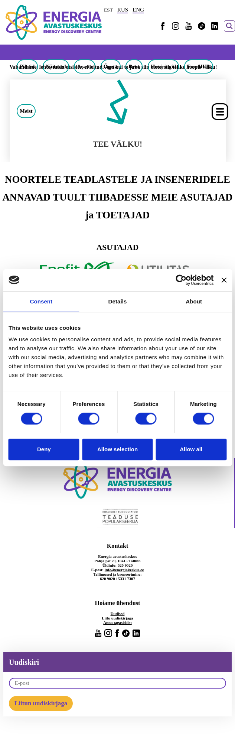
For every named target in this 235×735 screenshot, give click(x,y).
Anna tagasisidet (117, 622)
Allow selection (117, 449)
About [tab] (194, 301)
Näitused (56, 66)
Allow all (191, 449)
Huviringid (163, 66)
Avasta (84, 66)
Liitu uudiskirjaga (117, 618)
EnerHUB (198, 66)
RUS (122, 10)
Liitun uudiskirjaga (40, 703)
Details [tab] (117, 301)
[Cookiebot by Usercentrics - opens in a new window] (180, 280)
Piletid (27, 66)
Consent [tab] (41, 301)
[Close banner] (223, 280)
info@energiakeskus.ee (124, 569)
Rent (134, 66)
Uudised (118, 613)
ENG (138, 10)
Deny (44, 449)
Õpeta (111, 66)
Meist (26, 111)
